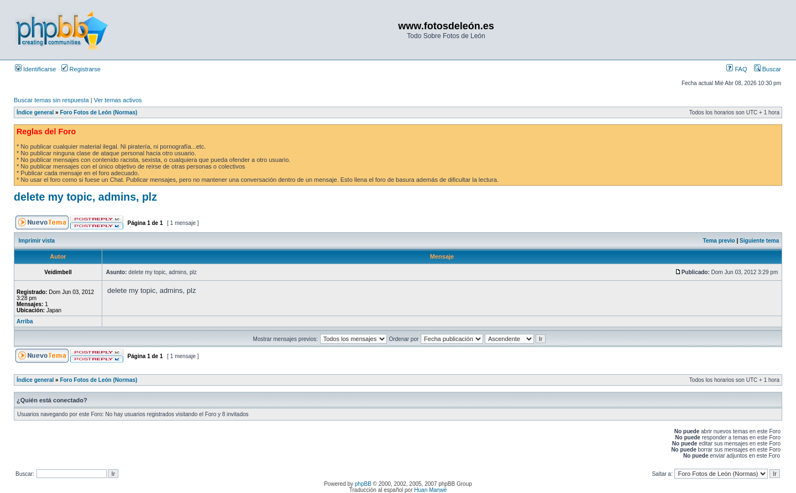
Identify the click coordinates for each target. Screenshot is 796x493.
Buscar (767, 69)
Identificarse (35, 69)
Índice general (35, 112)
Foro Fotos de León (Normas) (98, 112)
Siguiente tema (759, 241)
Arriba (25, 321)
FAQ (736, 69)
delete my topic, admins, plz (85, 197)
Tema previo (719, 241)
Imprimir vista (37, 241)
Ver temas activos (118, 100)
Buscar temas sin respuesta (51, 100)
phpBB (363, 484)
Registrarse (81, 69)
